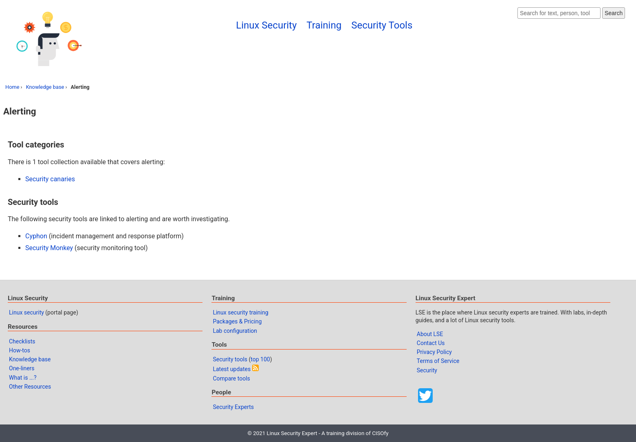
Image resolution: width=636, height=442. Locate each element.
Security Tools (381, 25)
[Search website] (559, 13)
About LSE (430, 334)
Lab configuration (235, 331)
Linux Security (266, 25)
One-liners (22, 368)
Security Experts (233, 407)
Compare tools (231, 378)
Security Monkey (49, 248)
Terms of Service (438, 361)
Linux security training (240, 312)
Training (323, 25)
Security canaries (50, 179)
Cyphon (36, 236)
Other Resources (30, 386)
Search (614, 13)
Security (427, 370)
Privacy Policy (434, 352)
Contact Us (431, 343)
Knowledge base (45, 87)
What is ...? (23, 377)
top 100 (260, 359)
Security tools (230, 359)
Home (12, 87)
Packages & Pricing (237, 321)
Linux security (26, 312)
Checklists (22, 341)
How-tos (19, 350)
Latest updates (232, 369)
